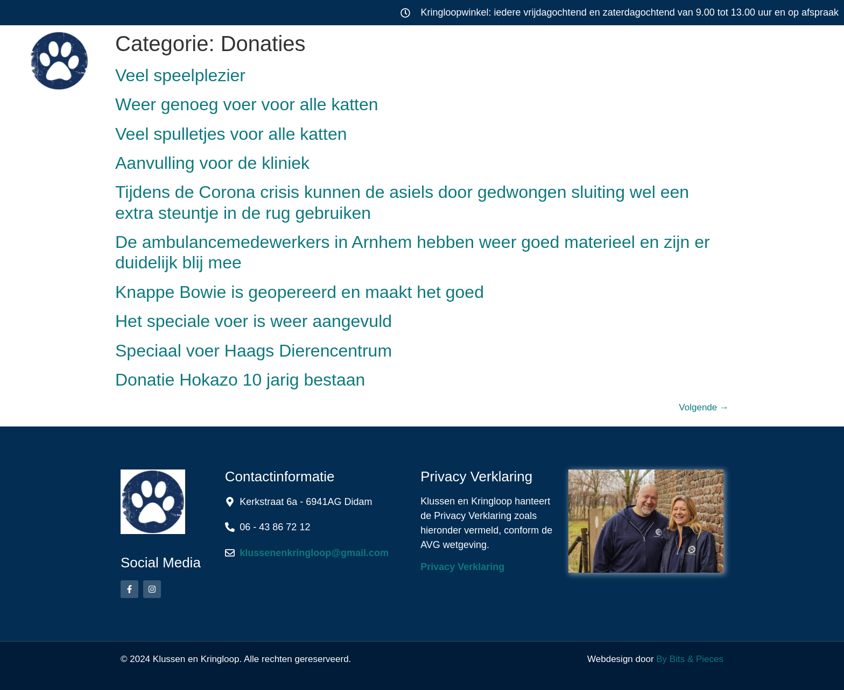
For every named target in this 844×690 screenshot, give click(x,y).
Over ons (620, 56)
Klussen (322, 56)
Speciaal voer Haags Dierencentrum (253, 350)
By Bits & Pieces (689, 659)
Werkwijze (522, 56)
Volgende (704, 407)
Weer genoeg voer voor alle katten (246, 104)
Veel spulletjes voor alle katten (231, 134)
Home (240, 56)
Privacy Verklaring (462, 566)
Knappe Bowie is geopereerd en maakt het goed (299, 292)
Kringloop (423, 56)
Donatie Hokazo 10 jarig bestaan (240, 379)
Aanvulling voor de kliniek (212, 163)
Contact (711, 56)
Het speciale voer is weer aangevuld (253, 321)
